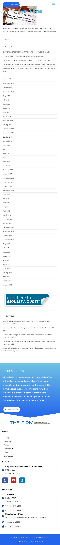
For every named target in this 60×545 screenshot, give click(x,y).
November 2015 (8, 231)
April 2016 (6, 211)
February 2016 (8, 219)
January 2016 (7, 223)
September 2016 (8, 190)
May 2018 (6, 108)
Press (6, 445)
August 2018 (7, 96)
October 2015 (7, 236)
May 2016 (6, 207)
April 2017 (6, 162)
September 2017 (8, 141)
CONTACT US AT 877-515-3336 (30, 542)
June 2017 (6, 153)
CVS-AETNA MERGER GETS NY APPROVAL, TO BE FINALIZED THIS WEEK (26, 52)
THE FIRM (30, 11)
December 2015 (8, 227)
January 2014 (7, 273)
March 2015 (7, 264)
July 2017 (6, 149)
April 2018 (6, 112)
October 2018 (7, 88)
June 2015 (6, 252)
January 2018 (7, 125)
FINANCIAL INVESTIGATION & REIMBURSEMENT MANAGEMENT (30, 16)
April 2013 (6, 277)
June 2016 (6, 203)
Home (6, 438)
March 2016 (7, 215)
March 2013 (7, 281)
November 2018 (8, 84)
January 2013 (7, 285)
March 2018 (7, 116)
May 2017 (6, 158)
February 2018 (8, 120)
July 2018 (6, 100)
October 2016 (7, 186)
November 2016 (8, 182)
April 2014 (6, 268)
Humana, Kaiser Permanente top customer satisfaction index (23, 56)
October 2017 (7, 137)
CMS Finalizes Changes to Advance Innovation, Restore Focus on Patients (27, 60)
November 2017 (8, 133)
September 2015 (8, 240)
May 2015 (6, 256)
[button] (53, 3)
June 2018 (6, 104)
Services (9, 448)
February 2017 (8, 170)
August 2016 (7, 194)
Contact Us (8, 456)
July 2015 (6, 248)
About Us (8, 441)
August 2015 (7, 244)
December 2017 (8, 129)
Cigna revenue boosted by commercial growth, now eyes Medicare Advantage (29, 64)
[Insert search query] (30, 39)
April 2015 (6, 260)
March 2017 (7, 166)
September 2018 (8, 92)
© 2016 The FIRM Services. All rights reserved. (30, 537)
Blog (6, 452)
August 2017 (7, 145)
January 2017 (7, 174)
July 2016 (6, 199)
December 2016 (8, 178)
